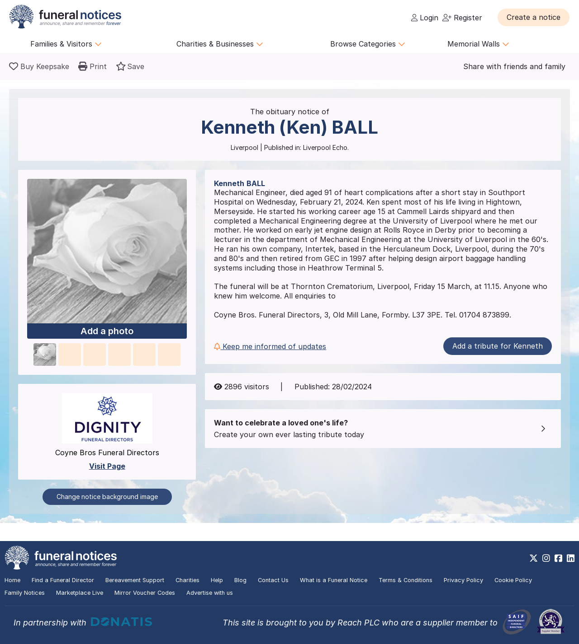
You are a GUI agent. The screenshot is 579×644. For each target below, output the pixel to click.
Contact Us (273, 580)
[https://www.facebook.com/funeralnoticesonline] (558, 558)
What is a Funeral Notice (333, 580)
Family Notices (25, 592)
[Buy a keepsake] (39, 66)
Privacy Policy (463, 580)
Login (424, 17)
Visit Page (107, 466)
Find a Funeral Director (63, 580)
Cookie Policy (513, 580)
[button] (534, 17)
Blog (240, 580)
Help (217, 580)
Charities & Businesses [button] (219, 43)
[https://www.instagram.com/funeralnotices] (546, 558)
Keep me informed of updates (270, 346)
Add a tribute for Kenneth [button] (497, 345)
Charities (187, 580)
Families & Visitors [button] (66, 43)
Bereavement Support (134, 580)
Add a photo (107, 331)
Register (462, 17)
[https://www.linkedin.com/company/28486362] (570, 558)
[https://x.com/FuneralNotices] (533, 558)
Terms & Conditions (405, 580)
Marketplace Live (79, 592)
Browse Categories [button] (367, 43)
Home (12, 580)
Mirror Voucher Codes (144, 592)
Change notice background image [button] (107, 496)
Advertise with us (209, 592)
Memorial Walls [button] (478, 43)
